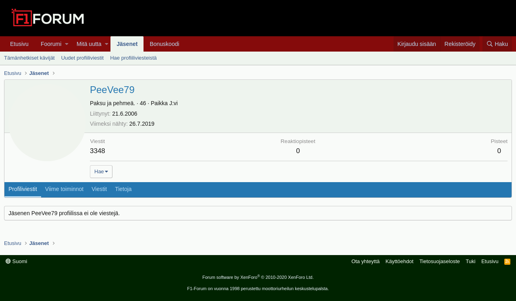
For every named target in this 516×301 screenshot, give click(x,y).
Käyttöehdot (399, 261)
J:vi (173, 103)
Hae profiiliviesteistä (133, 58)
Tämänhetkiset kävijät (29, 58)
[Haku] (497, 44)
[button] (67, 44)
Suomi (16, 261)
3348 (97, 151)
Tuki (470, 261)
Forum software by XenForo (258, 277)
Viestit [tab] (99, 189)
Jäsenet (127, 44)
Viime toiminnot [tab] (64, 189)
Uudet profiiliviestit (82, 58)
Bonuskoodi (164, 44)
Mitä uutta (89, 44)
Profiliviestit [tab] (22, 189)
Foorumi (51, 44)
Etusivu (19, 44)
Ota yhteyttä (366, 261)
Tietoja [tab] (123, 189)
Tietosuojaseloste (439, 261)
